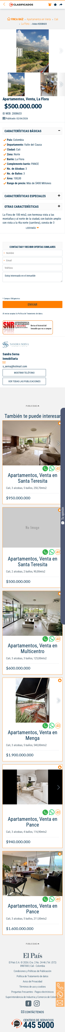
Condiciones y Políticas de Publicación (32, 971)
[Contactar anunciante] (58, 470)
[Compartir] (60, 5)
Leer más (31, 228)
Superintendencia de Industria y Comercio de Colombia (32, 997)
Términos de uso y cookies (32, 986)
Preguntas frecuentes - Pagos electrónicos (32, 991)
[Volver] (5, 4)
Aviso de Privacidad (32, 981)
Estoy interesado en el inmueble (32, 277)
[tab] (32, 131)
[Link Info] (32, 484)
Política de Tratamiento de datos (30, 314)
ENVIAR (32, 304)
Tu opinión (62, 515)
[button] (32, 131)
